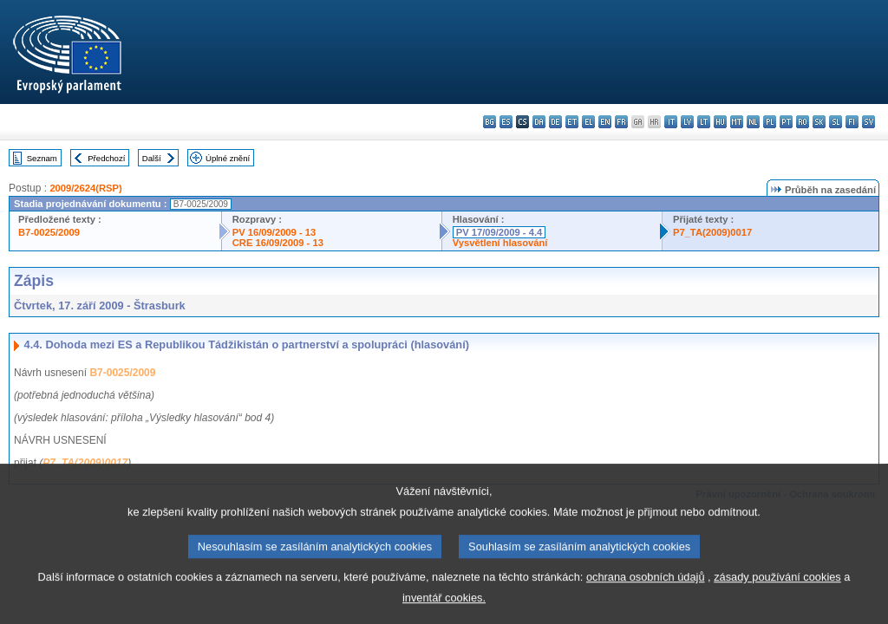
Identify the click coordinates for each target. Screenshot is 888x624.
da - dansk (538, 121)
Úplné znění (228, 158)
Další (151, 158)
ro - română (802, 121)
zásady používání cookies (777, 593)
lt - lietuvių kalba (703, 121)
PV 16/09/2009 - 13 (274, 232)
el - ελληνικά (588, 121)
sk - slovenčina (819, 121)
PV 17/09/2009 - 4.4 (499, 232)
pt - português (786, 121)
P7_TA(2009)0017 (712, 232)
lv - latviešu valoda (687, 121)
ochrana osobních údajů (645, 593)
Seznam (42, 158)
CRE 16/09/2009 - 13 (277, 242)
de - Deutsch (555, 121)
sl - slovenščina (835, 121)
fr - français (621, 121)
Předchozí (106, 158)
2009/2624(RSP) (85, 188)
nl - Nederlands (753, 121)
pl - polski (769, 121)
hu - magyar (720, 121)
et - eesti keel (571, 121)
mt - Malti (736, 121)
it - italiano (670, 121)
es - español (506, 121)
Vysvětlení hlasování (500, 242)
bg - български (489, 121)
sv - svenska (868, 121)
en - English (604, 121)
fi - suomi (852, 121)
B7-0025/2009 (49, 232)
